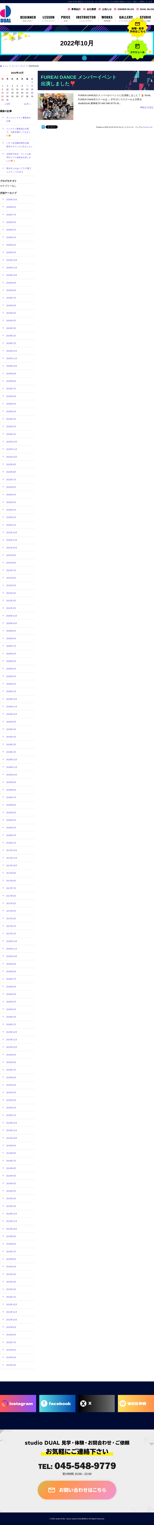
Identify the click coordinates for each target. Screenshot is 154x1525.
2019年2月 (11, 744)
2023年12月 (11, 351)
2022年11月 (11, 449)
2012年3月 (11, 1365)
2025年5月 (11, 230)
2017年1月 (11, 933)
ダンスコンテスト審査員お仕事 (18, 119)
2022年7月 (11, 479)
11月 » (27, 104)
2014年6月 (11, 1168)
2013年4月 (11, 1274)
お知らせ (107, 9)
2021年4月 (11, 593)
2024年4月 (11, 320)
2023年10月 (11, 366)
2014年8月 (11, 1153)
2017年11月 (11, 858)
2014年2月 (11, 1198)
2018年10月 (11, 775)
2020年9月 (11, 631)
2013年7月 (11, 1251)
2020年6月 (11, 654)
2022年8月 (11, 472)
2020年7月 (11, 646)
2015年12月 (11, 1032)
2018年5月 (11, 812)
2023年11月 (11, 358)
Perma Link (148, 127)
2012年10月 (11, 1320)
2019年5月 (11, 722)
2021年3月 (11, 600)
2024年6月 (11, 305)
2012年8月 (11, 1335)
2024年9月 (11, 283)
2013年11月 (11, 1221)
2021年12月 (11, 532)
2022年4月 (11, 502)
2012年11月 (11, 1312)
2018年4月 (11, 820)
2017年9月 (11, 873)
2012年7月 (11, 1342)
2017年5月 (11, 903)
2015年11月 (11, 1039)
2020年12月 (11, 616)
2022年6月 (11, 487)
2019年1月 (11, 752)
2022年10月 (11, 457)
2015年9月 (11, 1055)
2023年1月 (11, 434)
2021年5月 (11, 585)
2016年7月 (11, 979)
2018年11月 (11, 767)
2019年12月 (11, 699)
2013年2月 (11, 1289)
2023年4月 (11, 411)
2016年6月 (11, 987)
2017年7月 (11, 888)
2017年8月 (11, 881)
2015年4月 (11, 1092)
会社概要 (91, 9)
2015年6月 (11, 1077)
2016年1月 (11, 1024)
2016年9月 (11, 964)
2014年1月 (11, 1206)
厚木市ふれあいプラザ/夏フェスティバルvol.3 (18, 170)
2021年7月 (11, 570)
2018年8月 (11, 790)
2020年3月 (11, 676)
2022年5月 (11, 494)
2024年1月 (11, 343)
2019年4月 (11, 729)
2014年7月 (11, 1161)
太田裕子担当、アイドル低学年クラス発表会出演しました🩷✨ (18, 157)
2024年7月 (11, 298)
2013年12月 (11, 1214)
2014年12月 (11, 1123)
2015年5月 (11, 1085)
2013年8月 (11, 1244)
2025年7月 (11, 215)
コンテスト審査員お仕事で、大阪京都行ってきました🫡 (18, 132)
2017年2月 (11, 926)
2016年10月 (11, 956)
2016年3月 (11, 1009)
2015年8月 (11, 1062)
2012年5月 (11, 1357)
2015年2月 (11, 1108)
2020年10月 (11, 623)
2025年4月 (11, 237)
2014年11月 (11, 1130)
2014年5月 (11, 1176)
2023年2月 (11, 426)
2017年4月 (11, 911)
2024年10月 (11, 275)
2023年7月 (11, 388)
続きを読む (147, 107)
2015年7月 (11, 1070)
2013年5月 (11, 1266)
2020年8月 (11, 638)
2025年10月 (11, 199)
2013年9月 (11, 1236)
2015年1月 (11, 1115)
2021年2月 (11, 608)
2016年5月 (11, 994)
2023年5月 (11, 404)
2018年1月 (11, 843)
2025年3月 (11, 245)
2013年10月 (11, 1229)
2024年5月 (11, 313)
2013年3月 (11, 1282)
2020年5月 (11, 661)
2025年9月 (11, 207)
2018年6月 (11, 805)
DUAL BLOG (147, 9)
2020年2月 (11, 684)
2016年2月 (11, 1017)
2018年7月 (11, 797)
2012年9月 (11, 1327)
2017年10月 (11, 865)
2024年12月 (11, 260)
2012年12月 (11, 1304)
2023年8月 (11, 381)
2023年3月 (11, 419)
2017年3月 (11, 918)
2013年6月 (11, 1259)
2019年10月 (11, 714)
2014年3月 (11, 1191)
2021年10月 (11, 548)
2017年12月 (11, 850)
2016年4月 (11, 1002)
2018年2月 (11, 835)
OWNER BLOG (126, 9)
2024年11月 (11, 267)
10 (7, 89)
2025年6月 (11, 222)
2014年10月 (11, 1138)
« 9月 (7, 104)
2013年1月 (11, 1297)
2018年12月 (11, 759)
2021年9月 (11, 555)
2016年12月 (11, 941)
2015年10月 (11, 1047)
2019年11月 (11, 706)
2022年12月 (11, 442)
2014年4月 (11, 1183)
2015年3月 (11, 1100)
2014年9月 (11, 1145)
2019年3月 (11, 737)
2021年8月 (11, 563)
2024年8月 (11, 290)
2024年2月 (11, 336)
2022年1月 (11, 525)
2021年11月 (11, 540)
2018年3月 (11, 827)
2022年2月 (11, 517)
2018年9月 (11, 782)
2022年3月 (11, 510)
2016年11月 (11, 949)
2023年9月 (11, 373)
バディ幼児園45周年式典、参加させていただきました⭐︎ (19, 145)
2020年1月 (11, 691)
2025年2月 (11, 252)
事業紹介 (76, 9)
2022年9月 (11, 464)
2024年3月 (11, 328)
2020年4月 (11, 669)
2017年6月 (11, 896)
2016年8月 (11, 971)
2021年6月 (11, 578)
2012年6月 (11, 1350)
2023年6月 (11, 396)
